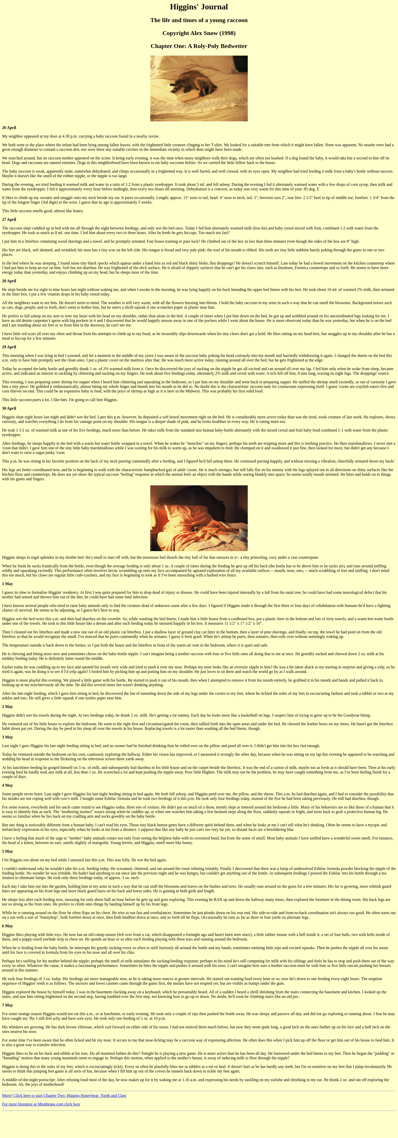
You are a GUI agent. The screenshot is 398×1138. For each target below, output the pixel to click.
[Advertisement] (94, 1124)
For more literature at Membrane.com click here (41, 1104)
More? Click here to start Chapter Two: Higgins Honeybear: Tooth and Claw (64, 1095)
